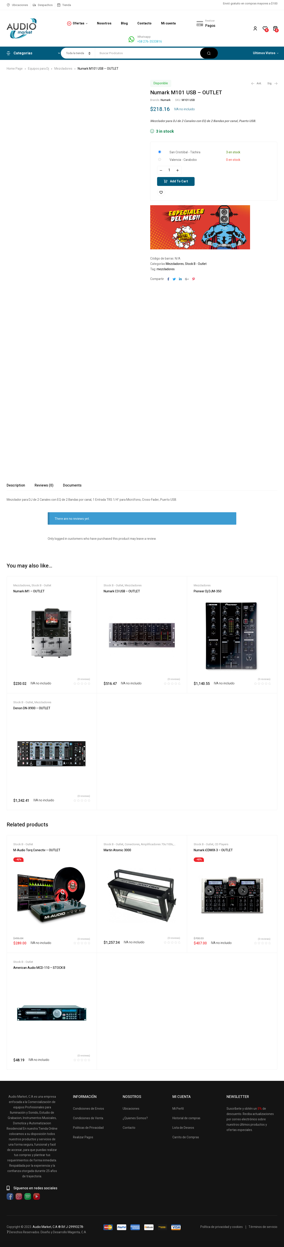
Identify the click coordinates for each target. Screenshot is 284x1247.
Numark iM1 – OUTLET (29, 591)
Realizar (210, 21)
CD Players (221, 844)
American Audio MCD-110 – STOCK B (39, 967)
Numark (166, 100)
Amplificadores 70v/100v (157, 844)
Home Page (15, 68)
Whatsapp (144, 37)
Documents (72, 485)
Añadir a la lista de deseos (161, 192)
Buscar (209, 53)
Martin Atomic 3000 (117, 850)
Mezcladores (63, 68)
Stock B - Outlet (196, 264)
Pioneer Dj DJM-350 (207, 591)
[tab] (16, 485)
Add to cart (179, 181)
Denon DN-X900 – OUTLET (31, 708)
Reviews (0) (44, 485)
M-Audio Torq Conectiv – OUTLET (36, 850)
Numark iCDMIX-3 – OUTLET (213, 850)
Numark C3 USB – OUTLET (122, 591)
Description (16, 485)
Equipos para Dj (38, 68)
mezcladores (166, 269)
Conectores (132, 844)
